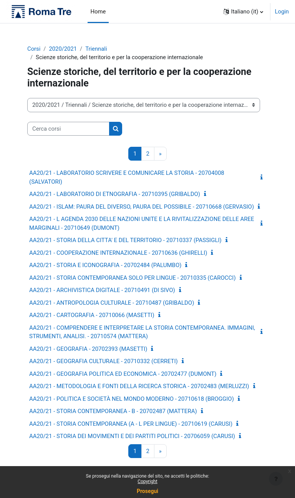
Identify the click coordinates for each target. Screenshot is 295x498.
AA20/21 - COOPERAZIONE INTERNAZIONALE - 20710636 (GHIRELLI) (118, 252)
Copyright (147, 481)
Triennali (96, 48)
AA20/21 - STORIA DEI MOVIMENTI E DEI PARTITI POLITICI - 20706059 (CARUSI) (132, 436)
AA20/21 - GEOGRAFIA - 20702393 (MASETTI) (88, 348)
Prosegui (147, 491)
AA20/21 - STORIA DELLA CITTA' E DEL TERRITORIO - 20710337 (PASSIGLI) (125, 240)
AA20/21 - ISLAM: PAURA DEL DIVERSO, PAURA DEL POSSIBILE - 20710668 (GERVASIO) (141, 206)
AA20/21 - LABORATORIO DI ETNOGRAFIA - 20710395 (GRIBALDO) (114, 194)
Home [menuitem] (98, 11)
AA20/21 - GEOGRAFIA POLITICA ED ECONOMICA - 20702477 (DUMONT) (122, 373)
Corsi (33, 48)
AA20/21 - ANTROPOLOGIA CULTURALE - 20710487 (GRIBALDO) (111, 302)
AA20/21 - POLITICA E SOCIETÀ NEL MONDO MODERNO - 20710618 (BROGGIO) (131, 398)
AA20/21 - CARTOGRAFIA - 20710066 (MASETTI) (91, 315)
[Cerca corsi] (68, 129)
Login (282, 11)
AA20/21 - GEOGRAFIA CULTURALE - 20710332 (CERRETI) (103, 361)
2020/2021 (63, 48)
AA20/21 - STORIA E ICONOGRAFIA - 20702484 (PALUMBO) (105, 265)
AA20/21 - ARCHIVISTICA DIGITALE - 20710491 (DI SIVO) (102, 290)
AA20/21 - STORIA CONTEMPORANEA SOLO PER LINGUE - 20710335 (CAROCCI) (132, 277)
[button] (243, 11)
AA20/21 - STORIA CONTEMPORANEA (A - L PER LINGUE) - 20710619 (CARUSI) (130, 423)
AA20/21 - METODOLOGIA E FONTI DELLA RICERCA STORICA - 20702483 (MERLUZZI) (139, 386)
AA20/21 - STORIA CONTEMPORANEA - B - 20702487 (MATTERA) (113, 411)
